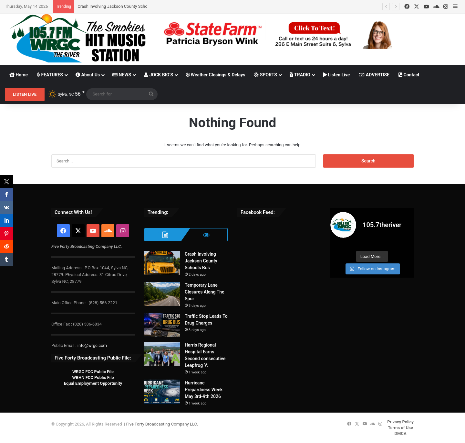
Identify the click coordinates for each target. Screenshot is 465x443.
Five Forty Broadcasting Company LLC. (162, 424)
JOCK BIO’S (158, 74)
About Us (88, 74)
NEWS (121, 74)
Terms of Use (400, 427)
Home (18, 74)
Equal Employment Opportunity (93, 383)
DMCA (401, 433)
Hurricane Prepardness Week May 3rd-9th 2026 (203, 389)
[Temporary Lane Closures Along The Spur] (162, 294)
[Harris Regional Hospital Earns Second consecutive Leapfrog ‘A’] (162, 354)
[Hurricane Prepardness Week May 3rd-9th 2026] (162, 392)
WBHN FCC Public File (93, 377)
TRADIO (300, 74)
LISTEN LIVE (24, 94)
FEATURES (50, 74)
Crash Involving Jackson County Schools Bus (119, 6)
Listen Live (336, 74)
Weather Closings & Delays (215, 74)
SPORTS (265, 74)
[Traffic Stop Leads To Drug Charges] (162, 325)
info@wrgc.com (92, 345)
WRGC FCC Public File (93, 371)
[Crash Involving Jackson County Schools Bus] (162, 263)
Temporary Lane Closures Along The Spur (204, 291)
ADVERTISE (374, 74)
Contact (408, 74)
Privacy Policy (400, 421)
